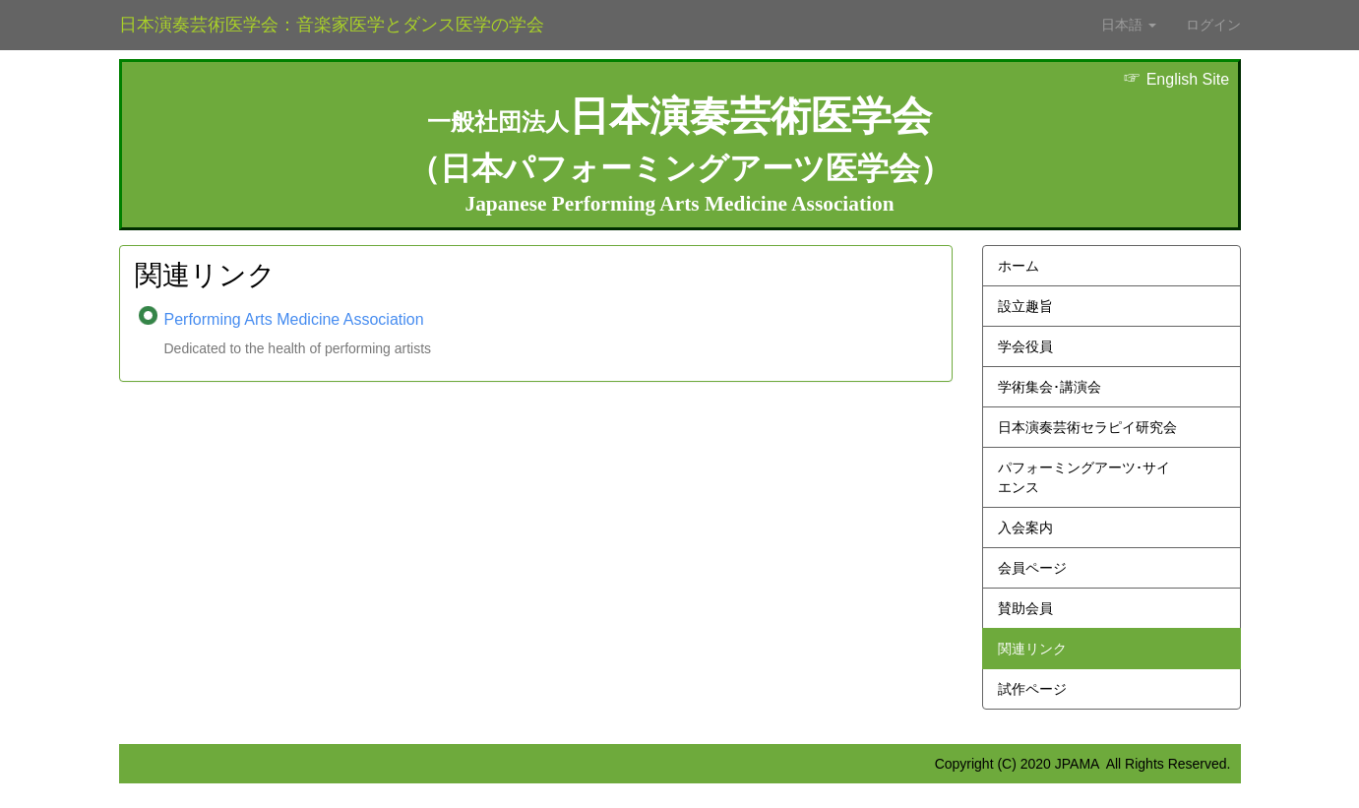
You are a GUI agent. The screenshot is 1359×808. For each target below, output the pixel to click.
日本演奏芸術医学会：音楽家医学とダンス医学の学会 (331, 24)
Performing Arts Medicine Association (294, 319)
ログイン (1213, 24)
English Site (1176, 79)
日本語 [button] (1128, 24)
